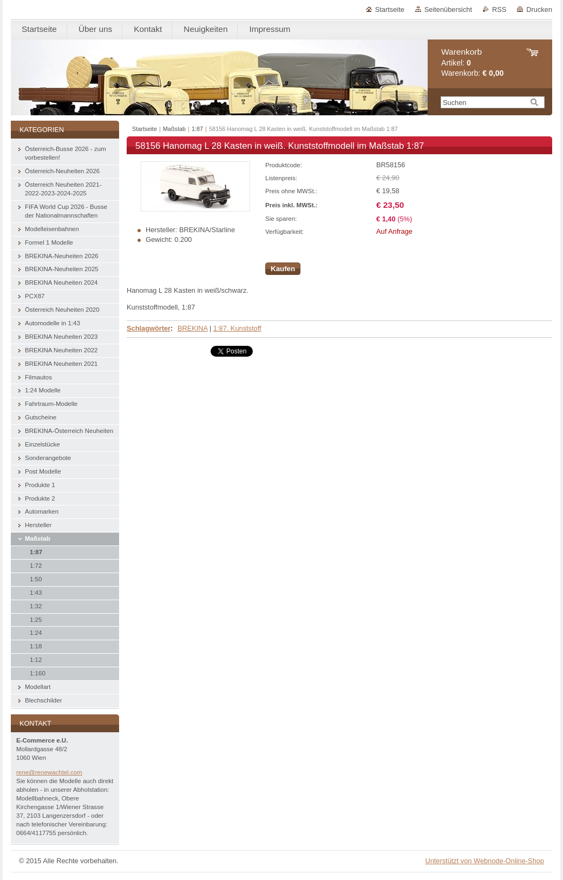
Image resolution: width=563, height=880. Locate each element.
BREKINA (192, 328)
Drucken (539, 9)
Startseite (389, 9)
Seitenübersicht (448, 9)
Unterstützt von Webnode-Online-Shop (484, 861)
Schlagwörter (149, 328)
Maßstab (174, 129)
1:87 (197, 129)
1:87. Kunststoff (237, 328)
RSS (499, 9)
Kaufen (283, 269)
